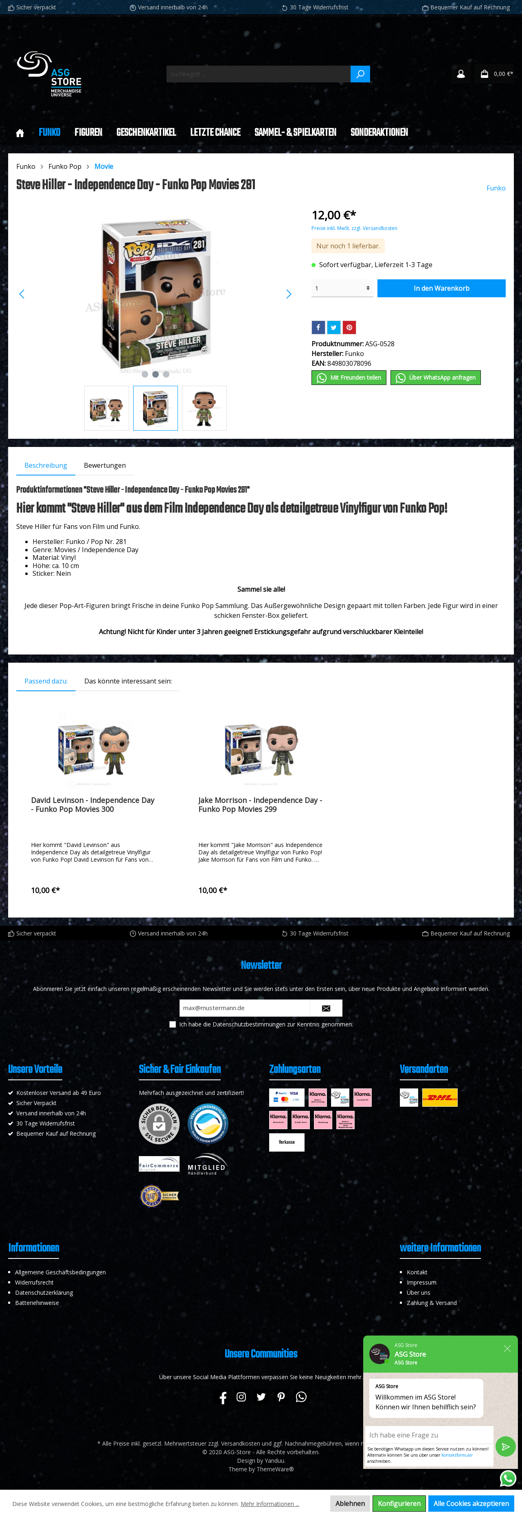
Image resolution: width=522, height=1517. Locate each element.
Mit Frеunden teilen (349, 378)
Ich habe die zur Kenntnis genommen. (266, 1024)
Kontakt (417, 1272)
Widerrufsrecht (34, 1282)
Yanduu (274, 1460)
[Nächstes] (289, 294)
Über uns (418, 1292)
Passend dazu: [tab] (46, 681)
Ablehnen (350, 1503)
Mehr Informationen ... (270, 1504)
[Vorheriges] (22, 294)
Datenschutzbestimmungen (249, 1024)
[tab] (45, 465)
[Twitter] (261, 1397)
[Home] (19, 133)
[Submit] (326, 1008)
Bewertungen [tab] (105, 465)
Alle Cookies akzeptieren (471, 1503)
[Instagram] (241, 1397)
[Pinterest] (281, 1397)
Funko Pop (64, 166)
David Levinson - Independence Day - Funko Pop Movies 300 (92, 805)
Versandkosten (240, 1443)
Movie (103, 166)
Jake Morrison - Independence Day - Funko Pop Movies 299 (260, 805)
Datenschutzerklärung (44, 1292)
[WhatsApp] (301, 1397)
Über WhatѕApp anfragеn (436, 378)
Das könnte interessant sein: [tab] (128, 681)
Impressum (421, 1282)
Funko (25, 166)
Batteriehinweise (37, 1303)
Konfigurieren (399, 1503)
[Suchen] (360, 74)
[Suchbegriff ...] (259, 74)
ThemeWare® (275, 1469)
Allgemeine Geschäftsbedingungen (60, 1272)
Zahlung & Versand (432, 1303)
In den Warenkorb (441, 288)
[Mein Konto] (461, 73)
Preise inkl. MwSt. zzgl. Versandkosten (354, 228)
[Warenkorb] (494, 73)
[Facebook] (221, 1397)
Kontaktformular (457, 1455)
